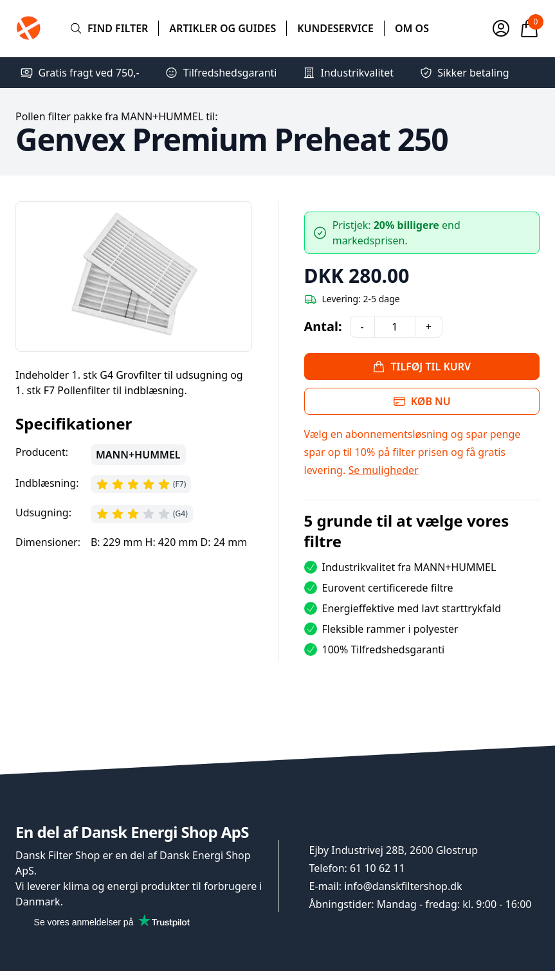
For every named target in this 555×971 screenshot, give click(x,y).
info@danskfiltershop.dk (403, 886)
